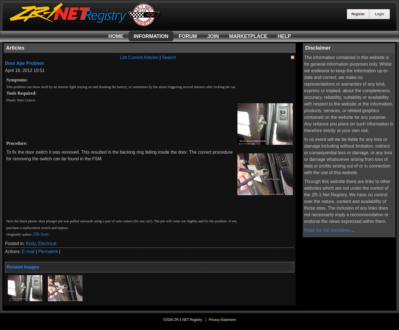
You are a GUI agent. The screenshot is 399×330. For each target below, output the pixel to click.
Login (379, 14)
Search (169, 57)
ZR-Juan (40, 234)
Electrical (47, 243)
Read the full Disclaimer (327, 230)
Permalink (48, 251)
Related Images (23, 267)
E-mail (28, 251)
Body (31, 243)
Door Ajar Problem (24, 63)
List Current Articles (139, 57)
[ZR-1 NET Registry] (85, 26)
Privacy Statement (222, 320)
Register (358, 14)
